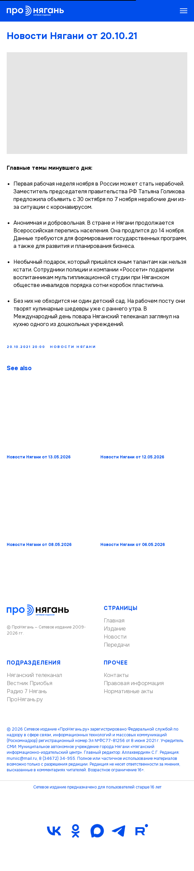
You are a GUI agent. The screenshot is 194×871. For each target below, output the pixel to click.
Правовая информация (134, 686)
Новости (115, 639)
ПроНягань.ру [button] (25, 702)
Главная (114, 623)
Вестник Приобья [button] (29, 686)
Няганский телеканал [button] (34, 678)
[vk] (54, 834)
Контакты (116, 678)
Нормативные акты (128, 694)
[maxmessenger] (97, 834)
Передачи (117, 647)
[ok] (75, 834)
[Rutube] (140, 834)
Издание (115, 631)
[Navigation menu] (183, 10)
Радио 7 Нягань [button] (27, 694)
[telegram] (118, 834)
